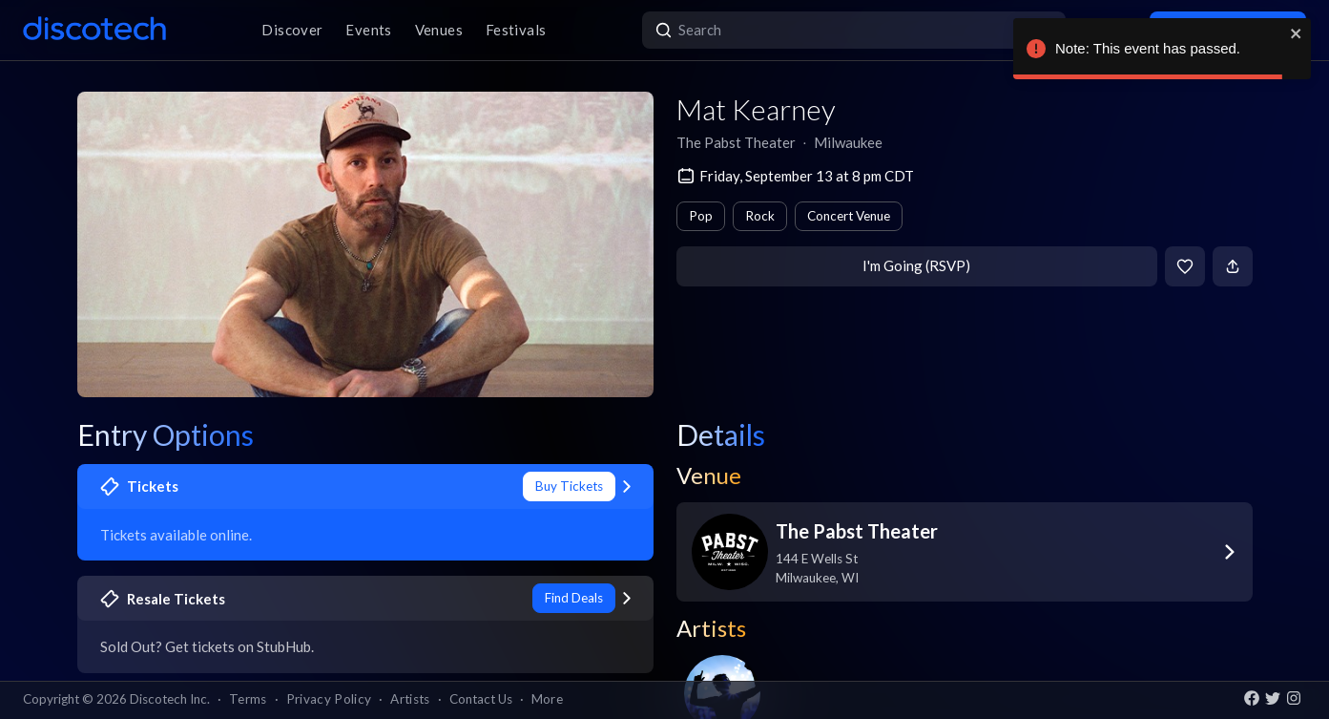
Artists (409, 699)
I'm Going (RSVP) (916, 265)
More (547, 699)
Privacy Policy (329, 699)
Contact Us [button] (480, 699)
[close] (1296, 33)
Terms (248, 699)
